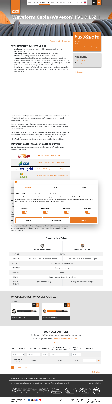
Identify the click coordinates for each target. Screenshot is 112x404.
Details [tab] (56, 187)
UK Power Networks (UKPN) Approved (49, 155)
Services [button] (53, 2)
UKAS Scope (97, 401)
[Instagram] (34, 401)
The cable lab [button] (65, 2)
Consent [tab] (28, 187)
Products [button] (43, 2)
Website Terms (77, 403)
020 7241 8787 (82, 61)
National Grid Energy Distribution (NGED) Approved (53, 169)
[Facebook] (37, 401)
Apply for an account (65, 401)
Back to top (96, 373)
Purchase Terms (87, 401)
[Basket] (37, 306)
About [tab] (84, 187)
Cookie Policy (97, 403)
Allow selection (56, 220)
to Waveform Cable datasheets (59, 41)
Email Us (24, 401)
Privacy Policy (87, 403)
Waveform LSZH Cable (50, 318)
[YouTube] (40, 401)
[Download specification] (34, 306)
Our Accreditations (95, 384)
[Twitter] (32, 401)
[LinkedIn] (29, 401)
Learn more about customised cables (65, 340)
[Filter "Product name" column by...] (18, 355)
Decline (28, 220)
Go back (78, 72)
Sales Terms (77, 401)
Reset (56, 343)
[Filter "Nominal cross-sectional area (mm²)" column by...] (59, 355)
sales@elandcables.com (85, 63)
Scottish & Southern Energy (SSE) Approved (50, 163)
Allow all (83, 220)
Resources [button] (76, 2)
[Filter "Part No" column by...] (33, 355)
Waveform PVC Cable (19, 318)
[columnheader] (18, 349)
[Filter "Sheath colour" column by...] (76, 355)
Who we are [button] (32, 2)
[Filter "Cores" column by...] (45, 355)
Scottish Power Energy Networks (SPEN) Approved (52, 175)
